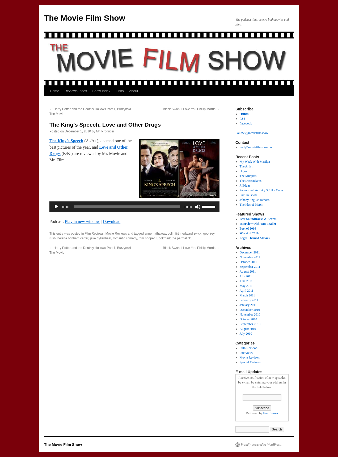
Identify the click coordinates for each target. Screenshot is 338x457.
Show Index (101, 91)
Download (112, 221)
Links (120, 91)
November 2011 (250, 257)
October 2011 (248, 262)
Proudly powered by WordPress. (261, 444)
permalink (184, 238)
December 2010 (250, 310)
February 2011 (249, 300)
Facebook (246, 123)
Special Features (250, 362)
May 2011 (246, 286)
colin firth (174, 233)
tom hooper (147, 238)
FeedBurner (270, 413)
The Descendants (250, 181)
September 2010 (250, 324)
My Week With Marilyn (255, 161)
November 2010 (250, 314)
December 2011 (250, 252)
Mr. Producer (105, 131)
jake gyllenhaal (100, 238)
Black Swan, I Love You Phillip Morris (191, 109)
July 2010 (246, 333)
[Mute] (197, 206)
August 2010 (248, 329)
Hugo (243, 171)
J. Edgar (245, 185)
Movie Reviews (116, 233)
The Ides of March (251, 204)
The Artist (246, 166)
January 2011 (248, 305)
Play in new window (82, 221)
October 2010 (248, 319)
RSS (242, 118)
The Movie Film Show (84, 18)
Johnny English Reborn (255, 200)
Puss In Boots (248, 195)
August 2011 (248, 271)
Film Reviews (94, 233)
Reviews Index (76, 91)
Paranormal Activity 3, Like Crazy (262, 190)
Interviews (246, 353)
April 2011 (247, 290)
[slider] (127, 206)
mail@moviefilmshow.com (257, 147)
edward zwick (191, 233)
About (133, 91)
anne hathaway (155, 233)
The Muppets (248, 176)
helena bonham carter (72, 238)
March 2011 (247, 295)
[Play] (56, 206)
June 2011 (246, 281)
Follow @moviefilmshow (251, 133)
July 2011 (246, 276)
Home (54, 91)
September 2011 (250, 267)
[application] (134, 206)
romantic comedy (125, 238)
